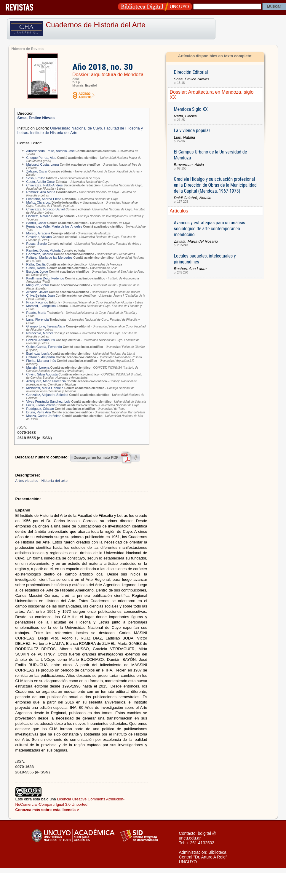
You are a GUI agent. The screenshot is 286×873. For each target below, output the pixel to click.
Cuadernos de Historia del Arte (96, 25)
